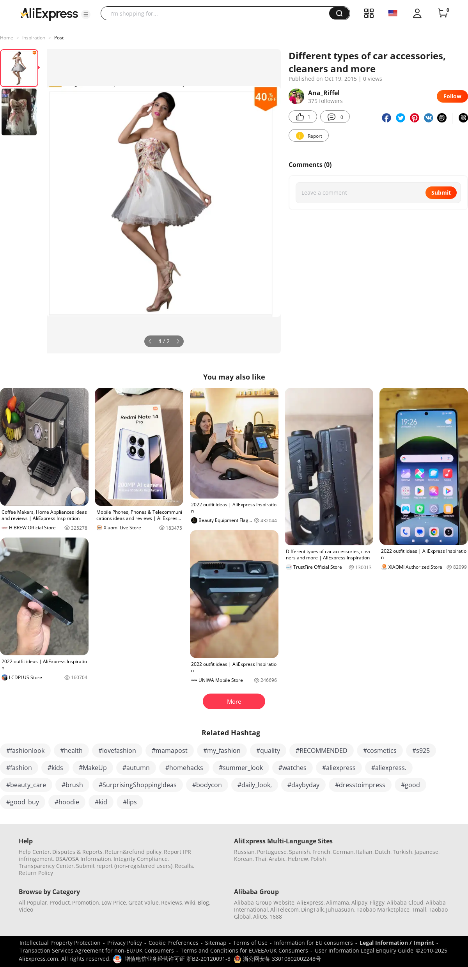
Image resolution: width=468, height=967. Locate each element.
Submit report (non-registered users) (124, 865)
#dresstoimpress (360, 785)
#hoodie (67, 802)
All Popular (33, 902)
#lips (130, 802)
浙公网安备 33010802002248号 (277, 958)
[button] (85, 14)
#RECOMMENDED (321, 750)
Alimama (337, 902)
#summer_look (241, 767)
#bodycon (207, 785)
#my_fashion (222, 750)
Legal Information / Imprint (397, 942)
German (343, 851)
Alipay (359, 902)
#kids (55, 767)
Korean (243, 858)
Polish (318, 858)
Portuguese (272, 851)
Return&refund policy (133, 851)
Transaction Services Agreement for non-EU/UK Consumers (97, 950)
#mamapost (170, 750)
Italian (364, 851)
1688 (275, 916)
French (321, 851)
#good (410, 785)
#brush (72, 785)
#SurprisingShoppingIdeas (138, 785)
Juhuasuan (340, 909)
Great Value (143, 902)
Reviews (171, 902)
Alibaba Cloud (405, 902)
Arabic (277, 858)
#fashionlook (25, 750)
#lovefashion (117, 750)
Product (60, 902)
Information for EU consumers (313, 942)
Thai (260, 858)
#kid (101, 802)
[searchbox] (217, 13)
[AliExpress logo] (49, 13)
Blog (203, 902)
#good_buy (22, 802)
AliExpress (310, 902)
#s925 (421, 750)
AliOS (260, 916)
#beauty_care (26, 785)
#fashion (19, 767)
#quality (268, 750)
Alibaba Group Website (264, 902)
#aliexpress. (388, 767)
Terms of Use (250, 942)
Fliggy (377, 902)
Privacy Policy (124, 942)
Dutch (382, 851)
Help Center (34, 851)
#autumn (136, 767)
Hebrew (298, 858)
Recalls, (185, 865)
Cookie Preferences (174, 942)
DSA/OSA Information (83, 858)
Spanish (299, 851)
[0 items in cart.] (443, 13)
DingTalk (312, 909)
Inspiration (33, 37)
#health (71, 750)
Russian (244, 851)
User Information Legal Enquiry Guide (364, 950)
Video (26, 909)
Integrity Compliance (140, 858)
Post (59, 37)
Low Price (113, 902)
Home (6, 37)
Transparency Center (46, 865)
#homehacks (184, 767)
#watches (292, 767)
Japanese (426, 851)
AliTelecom (284, 909)
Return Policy (36, 873)
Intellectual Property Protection (60, 942)
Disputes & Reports (77, 851)
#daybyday (303, 785)
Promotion (85, 902)
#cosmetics (380, 750)
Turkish (402, 851)
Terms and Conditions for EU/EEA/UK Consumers (244, 950)
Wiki (189, 902)
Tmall (419, 909)
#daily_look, (255, 785)
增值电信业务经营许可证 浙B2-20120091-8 (177, 958)
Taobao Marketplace (383, 909)
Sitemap (216, 942)
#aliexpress (339, 767)
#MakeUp (93, 767)
